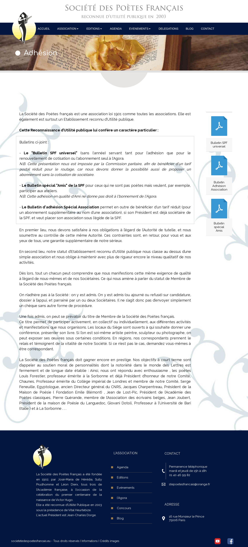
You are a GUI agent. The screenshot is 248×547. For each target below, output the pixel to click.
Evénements (125, 487)
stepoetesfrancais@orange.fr (189, 484)
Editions (122, 477)
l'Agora (122, 498)
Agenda (122, 467)
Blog (120, 518)
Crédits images (109, 541)
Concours (124, 508)
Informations (90, 541)
